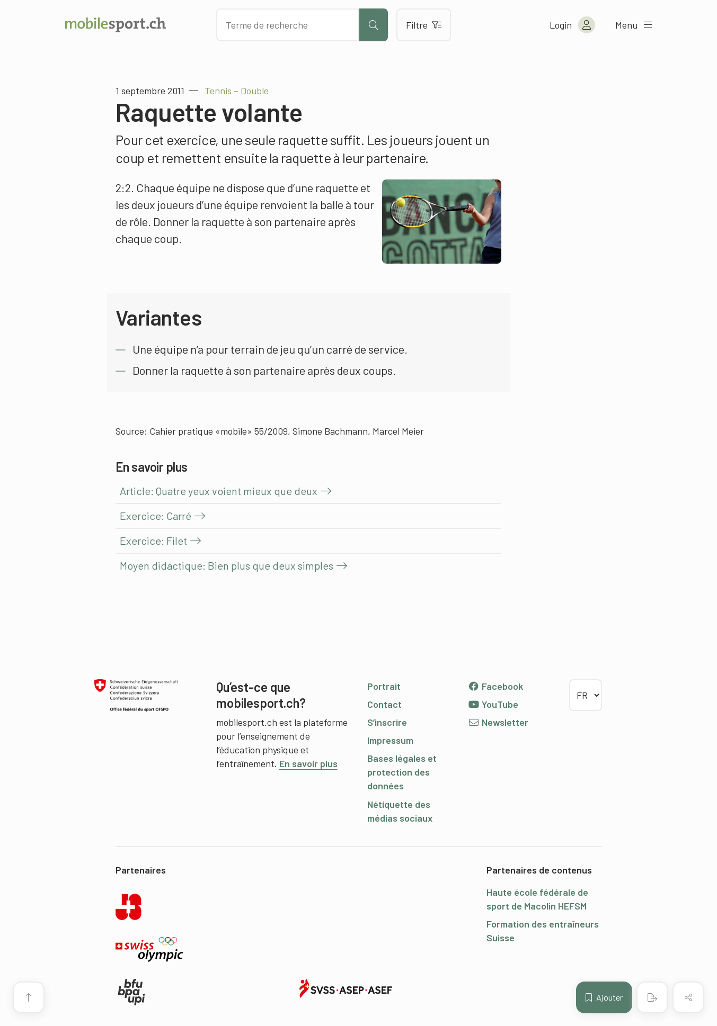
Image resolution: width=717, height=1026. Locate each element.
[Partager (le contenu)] (688, 997)
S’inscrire (387, 722)
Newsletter (498, 722)
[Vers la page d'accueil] (115, 24)
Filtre (423, 25)
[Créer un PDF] (652, 997)
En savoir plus (308, 763)
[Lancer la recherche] (373, 24)
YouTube (493, 704)
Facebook (496, 686)
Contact (384, 704)
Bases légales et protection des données (402, 771)
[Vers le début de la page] (29, 997)
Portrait (384, 686)
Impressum (390, 740)
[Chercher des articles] (287, 24)
